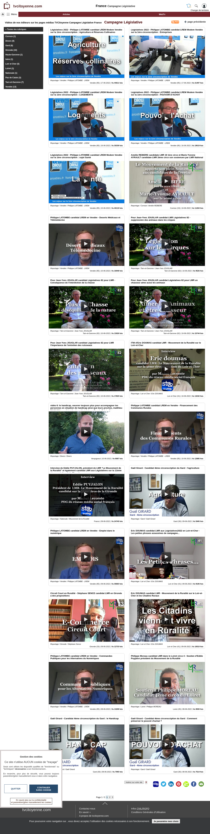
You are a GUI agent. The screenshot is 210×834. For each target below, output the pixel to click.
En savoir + (85, 812)
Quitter (16, 789)
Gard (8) (9, 45)
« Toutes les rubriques (15, 29)
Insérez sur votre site (134, 782)
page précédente (195, 21)
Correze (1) (10, 36)
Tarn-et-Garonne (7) (14, 82)
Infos (140, 808)
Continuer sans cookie (43, 788)
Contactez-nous (87, 808)
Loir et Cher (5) (12, 64)
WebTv (162, 14)
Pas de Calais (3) (13, 77)
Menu (14, 14)
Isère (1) (9, 59)
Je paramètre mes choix (166, 821)
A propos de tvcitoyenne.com (94, 816)
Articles (66, 14)
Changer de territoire (200, 10)
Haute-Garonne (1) (14, 55)
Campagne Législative (122, 22)
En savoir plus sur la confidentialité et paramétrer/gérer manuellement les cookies (31, 801)
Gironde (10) (11, 50)
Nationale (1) (11, 73)
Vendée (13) (10, 87)
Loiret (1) (9, 68)
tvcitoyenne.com (36, 809)
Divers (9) (9, 41)
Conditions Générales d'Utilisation (148, 812)
